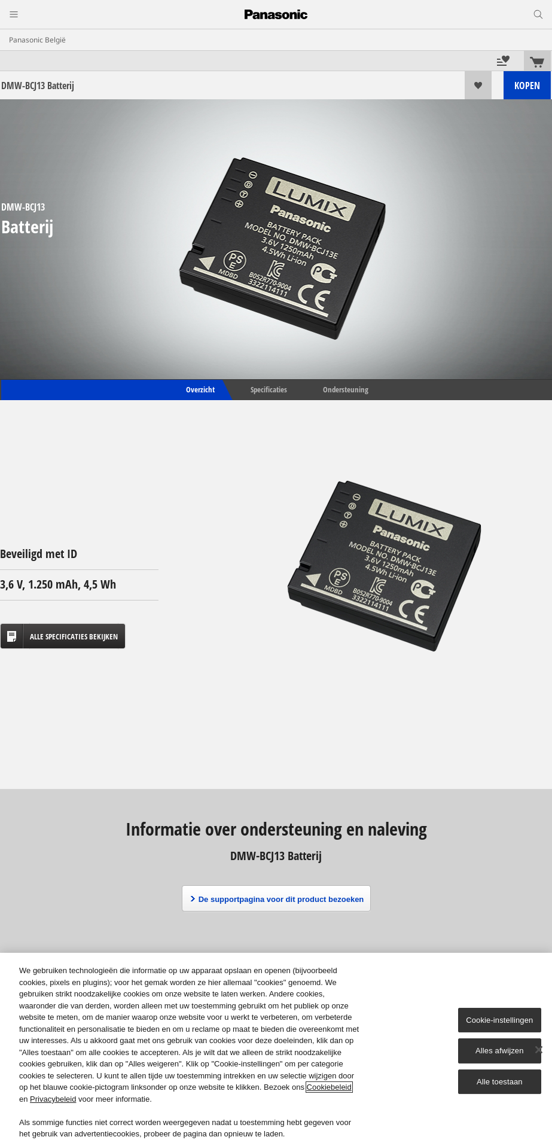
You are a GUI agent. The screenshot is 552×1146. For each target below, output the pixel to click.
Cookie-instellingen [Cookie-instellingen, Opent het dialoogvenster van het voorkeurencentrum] (499, 1020)
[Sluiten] (539, 1050)
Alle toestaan (500, 1081)
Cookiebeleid (329, 1087)
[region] (276, 1049)
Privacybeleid (53, 1099)
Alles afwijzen (499, 1050)
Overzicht (199, 389)
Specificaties (269, 389)
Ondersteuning (345, 389)
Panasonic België (37, 40)
